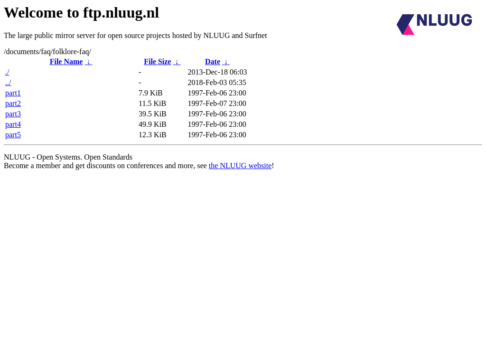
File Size (157, 61)
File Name (66, 61)
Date (212, 61)
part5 (13, 135)
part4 (13, 124)
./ (7, 72)
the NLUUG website (240, 166)
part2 (13, 103)
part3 (13, 114)
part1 (13, 93)
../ (8, 82)
